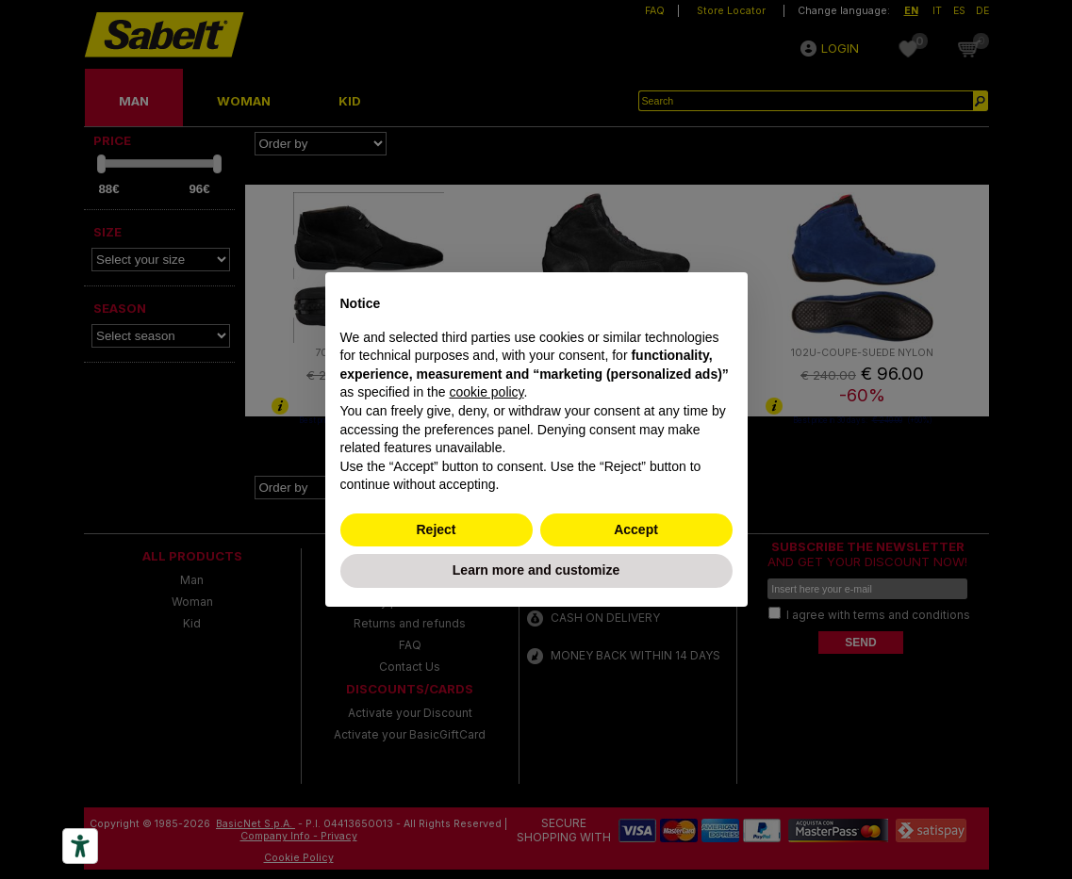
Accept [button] (636, 529)
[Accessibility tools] (80, 846)
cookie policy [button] (486, 391)
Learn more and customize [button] (536, 570)
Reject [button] (435, 529)
